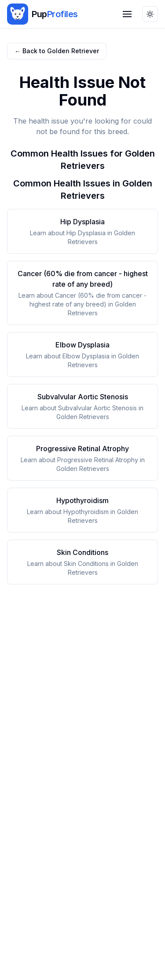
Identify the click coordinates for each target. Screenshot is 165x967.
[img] (17, 14)
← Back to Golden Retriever (57, 51)
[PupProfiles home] (42, 14)
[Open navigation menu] (127, 14)
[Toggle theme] (150, 14)
